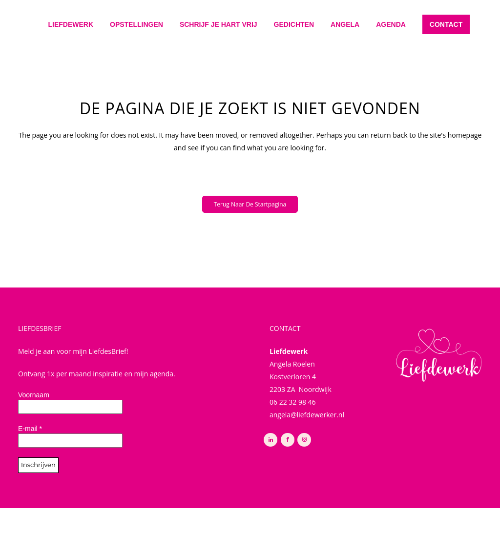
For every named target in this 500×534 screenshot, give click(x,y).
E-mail (30, 428)
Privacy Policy (205, 515)
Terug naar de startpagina (250, 204)
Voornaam (33, 395)
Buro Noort (298, 515)
